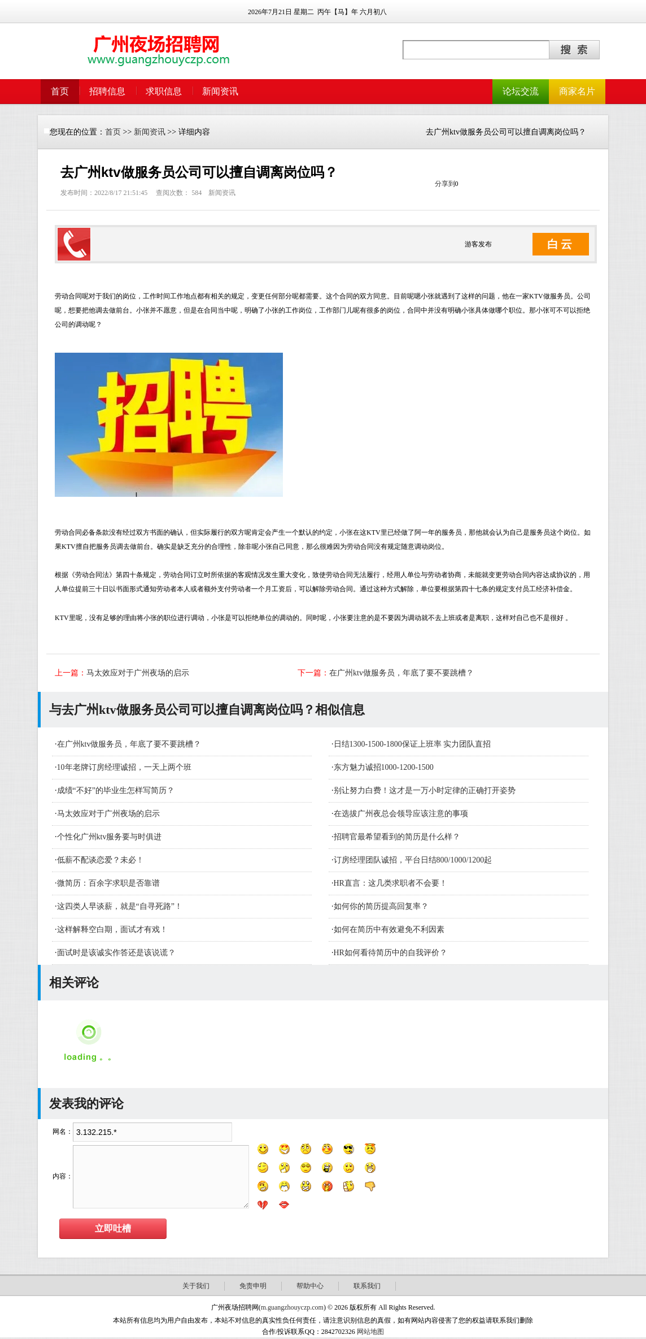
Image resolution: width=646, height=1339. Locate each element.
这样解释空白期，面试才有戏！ (112, 929)
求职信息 (164, 91)
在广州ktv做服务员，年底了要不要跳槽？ (401, 673)
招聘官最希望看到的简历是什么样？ (397, 837)
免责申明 (253, 1286)
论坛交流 (521, 91)
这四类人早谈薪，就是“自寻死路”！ (119, 906)
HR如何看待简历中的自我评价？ (390, 952)
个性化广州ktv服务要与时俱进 (109, 837)
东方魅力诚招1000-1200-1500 (384, 767)
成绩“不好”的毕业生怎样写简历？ (115, 790)
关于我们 (195, 1286)
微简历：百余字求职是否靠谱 (108, 883)
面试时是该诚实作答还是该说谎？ (116, 952)
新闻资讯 (220, 91)
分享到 (445, 184)
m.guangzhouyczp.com (292, 1307)
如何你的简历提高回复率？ (381, 906)
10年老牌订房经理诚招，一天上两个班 (124, 767)
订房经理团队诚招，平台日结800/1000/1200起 (413, 860)
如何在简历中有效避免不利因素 (389, 929)
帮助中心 (310, 1286)
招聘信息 (107, 91)
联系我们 (367, 1286)
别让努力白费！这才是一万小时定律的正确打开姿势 (425, 790)
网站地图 (370, 1332)
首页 (60, 91)
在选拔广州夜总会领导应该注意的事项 (401, 813)
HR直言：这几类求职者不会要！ (390, 883)
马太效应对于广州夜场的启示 (137, 673)
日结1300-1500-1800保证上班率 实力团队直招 (412, 744)
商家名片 (577, 91)
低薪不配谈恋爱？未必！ (100, 860)
